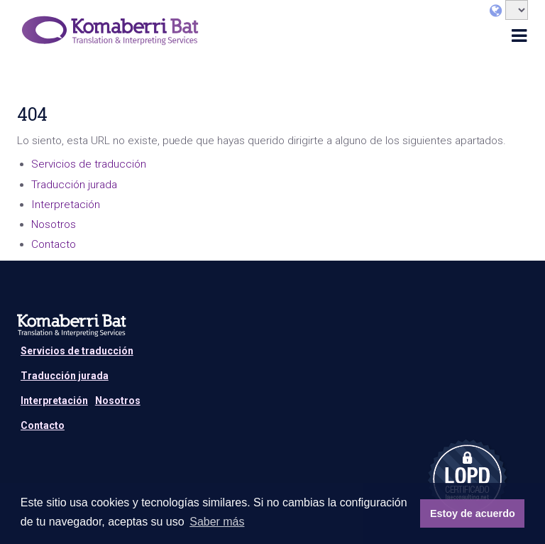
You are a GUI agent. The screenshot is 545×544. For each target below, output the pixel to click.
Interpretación (65, 204)
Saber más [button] (216, 522)
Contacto (53, 244)
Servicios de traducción (88, 164)
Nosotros (53, 224)
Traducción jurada (74, 184)
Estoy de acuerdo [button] (472, 513)
